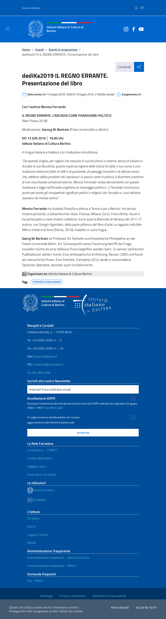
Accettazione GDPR (41, 398)
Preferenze (120, 607)
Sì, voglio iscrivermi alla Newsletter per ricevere (53, 417)
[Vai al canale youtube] (140, 28)
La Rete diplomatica (39, 458)
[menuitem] (137, 6)
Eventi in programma (63, 49)
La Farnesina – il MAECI (42, 450)
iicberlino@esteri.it (45, 356)
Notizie (31, 542)
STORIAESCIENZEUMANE (46, 281)
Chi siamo (33, 518)
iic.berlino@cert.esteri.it (48, 364)
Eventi (39, 49)
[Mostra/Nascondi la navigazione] (7, 28)
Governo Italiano (31, 8)
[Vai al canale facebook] (132, 28)
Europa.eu (36, 499)
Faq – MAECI (35, 580)
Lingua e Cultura (37, 534)
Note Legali (56, 408)
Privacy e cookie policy (73, 596)
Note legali (46, 596)
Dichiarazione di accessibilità (109, 596)
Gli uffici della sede (39, 372)
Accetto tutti (146, 607)
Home (26, 49)
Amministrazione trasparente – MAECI (51, 565)
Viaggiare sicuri (36, 466)
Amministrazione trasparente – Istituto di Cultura (58, 557)
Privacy (46, 408)
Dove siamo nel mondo (41, 474)
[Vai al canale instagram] (125, 28)
